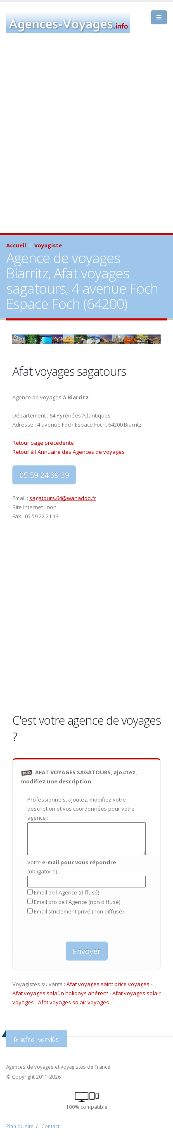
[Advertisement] (86, 142)
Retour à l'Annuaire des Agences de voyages (68, 451)
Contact (50, 1126)
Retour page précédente (43, 442)
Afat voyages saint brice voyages (107, 984)
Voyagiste (48, 245)
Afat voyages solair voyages (73, 1002)
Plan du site (19, 1126)
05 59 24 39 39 (44, 475)
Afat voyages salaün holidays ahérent (60, 993)
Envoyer (87, 951)
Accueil (16, 245)
